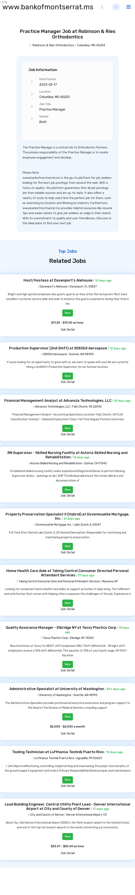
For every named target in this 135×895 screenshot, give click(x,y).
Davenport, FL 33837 (83, 286)
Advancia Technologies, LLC (51, 406)
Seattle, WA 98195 (85, 695)
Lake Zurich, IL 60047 (87, 524)
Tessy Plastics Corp (54, 638)
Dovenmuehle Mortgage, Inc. (53, 524)
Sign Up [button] (115, 7)
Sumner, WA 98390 (81, 354)
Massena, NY (110, 581)
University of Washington (54, 695)
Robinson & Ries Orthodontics (52, 45)
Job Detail (67, 329)
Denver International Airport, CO (86, 814)
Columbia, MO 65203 (91, 45)
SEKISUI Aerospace (54, 354)
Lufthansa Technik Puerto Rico (53, 758)
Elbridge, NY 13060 (82, 638)
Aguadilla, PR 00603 (89, 758)
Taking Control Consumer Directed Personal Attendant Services (58, 581)
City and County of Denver (46, 814)
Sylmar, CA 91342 (95, 463)
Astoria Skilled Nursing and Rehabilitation (55, 463)
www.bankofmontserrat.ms (47, 7)
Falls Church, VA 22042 (87, 406)
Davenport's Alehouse (53, 286)
